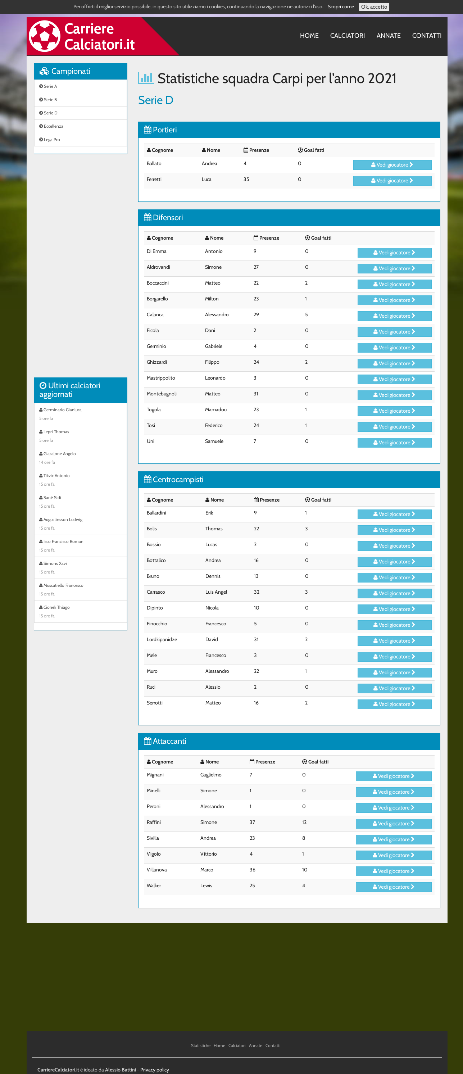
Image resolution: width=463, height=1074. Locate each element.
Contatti (427, 36)
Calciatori (347, 36)
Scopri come (341, 6)
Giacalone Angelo (80, 459)
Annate (389, 36)
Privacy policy (154, 1069)
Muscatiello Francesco (80, 590)
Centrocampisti (174, 479)
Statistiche (200, 1045)
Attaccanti (165, 741)
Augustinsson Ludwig (80, 525)
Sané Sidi (80, 503)
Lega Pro (49, 139)
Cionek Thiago (80, 612)
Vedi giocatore (392, 165)
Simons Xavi (80, 568)
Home (309, 36)
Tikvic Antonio (80, 481)
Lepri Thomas (80, 437)
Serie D (48, 112)
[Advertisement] (80, 269)
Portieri (160, 130)
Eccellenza (51, 126)
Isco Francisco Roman (80, 546)
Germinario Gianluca (80, 415)
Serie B (48, 99)
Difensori (163, 217)
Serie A (48, 86)
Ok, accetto (374, 7)
